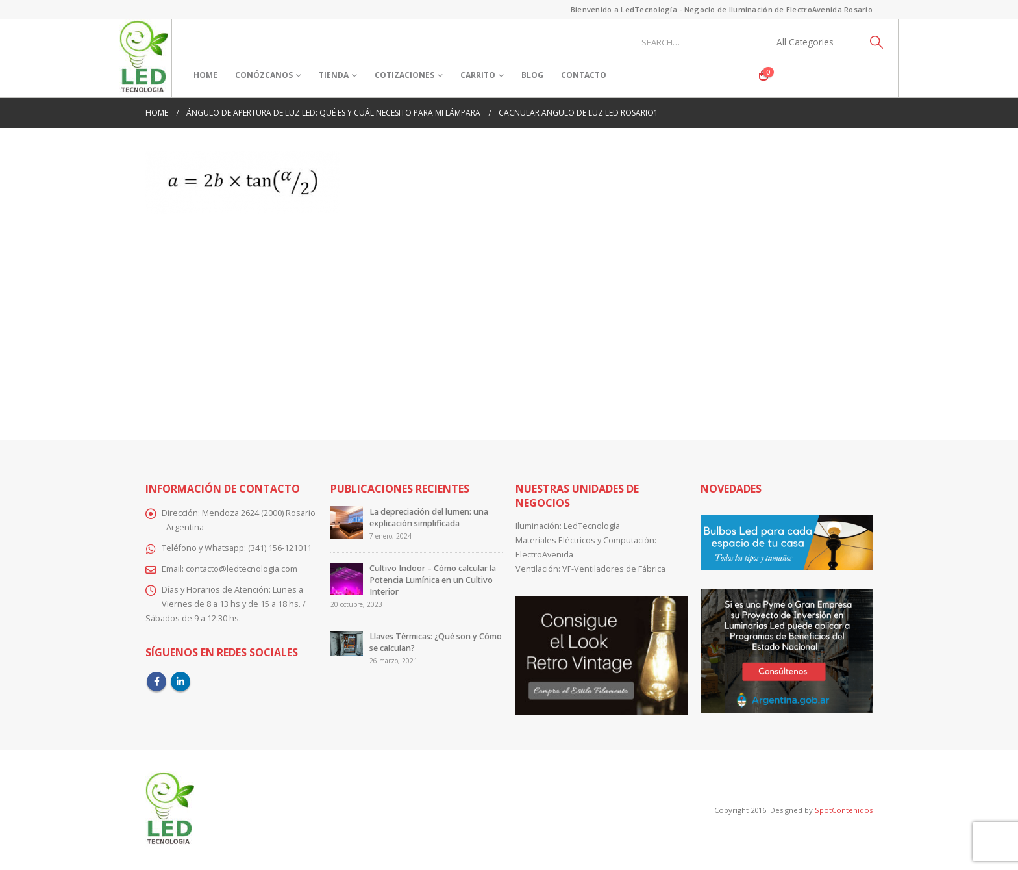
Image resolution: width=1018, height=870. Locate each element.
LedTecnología (592, 525)
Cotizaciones (404, 75)
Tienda (334, 75)
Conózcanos (264, 75)
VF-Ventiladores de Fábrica (613, 568)
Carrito (477, 75)
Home (205, 75)
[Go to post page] (346, 522)
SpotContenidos (843, 810)
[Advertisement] (509, 318)
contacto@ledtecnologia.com (241, 568)
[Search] (876, 42)
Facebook (156, 681)
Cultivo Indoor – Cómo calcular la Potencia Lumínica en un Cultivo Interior (432, 580)
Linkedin (180, 681)
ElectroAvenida (544, 554)
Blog (532, 75)
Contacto (583, 75)
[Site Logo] (143, 58)
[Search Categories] (812, 42)
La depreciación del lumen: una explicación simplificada (428, 517)
